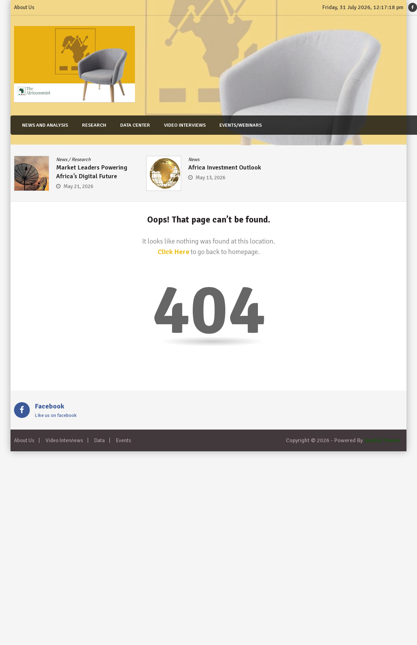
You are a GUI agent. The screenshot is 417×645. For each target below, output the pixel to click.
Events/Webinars (238, 125)
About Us (24, 7)
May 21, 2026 (78, 186)
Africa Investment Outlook (224, 167)
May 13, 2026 (210, 177)
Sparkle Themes (382, 440)
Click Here (173, 251)
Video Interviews (183, 125)
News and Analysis (44, 125)
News (61, 159)
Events (123, 440)
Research (93, 125)
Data (99, 440)
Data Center (133, 125)
